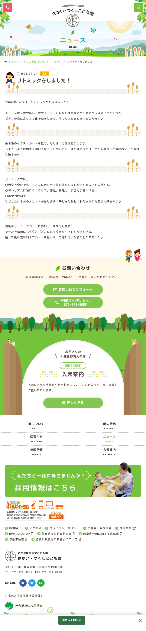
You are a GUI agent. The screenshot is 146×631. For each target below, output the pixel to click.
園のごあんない (19, 533)
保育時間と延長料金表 (57, 533)
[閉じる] (140, 620)
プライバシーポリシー (64, 528)
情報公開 (126, 528)
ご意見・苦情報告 (99, 528)
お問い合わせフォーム (76, 289)
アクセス (35, 528)
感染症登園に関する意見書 (101, 533)
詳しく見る (75, 402)
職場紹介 (15, 528)
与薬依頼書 (16, 539)
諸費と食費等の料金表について (57, 539)
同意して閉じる (71, 620)
